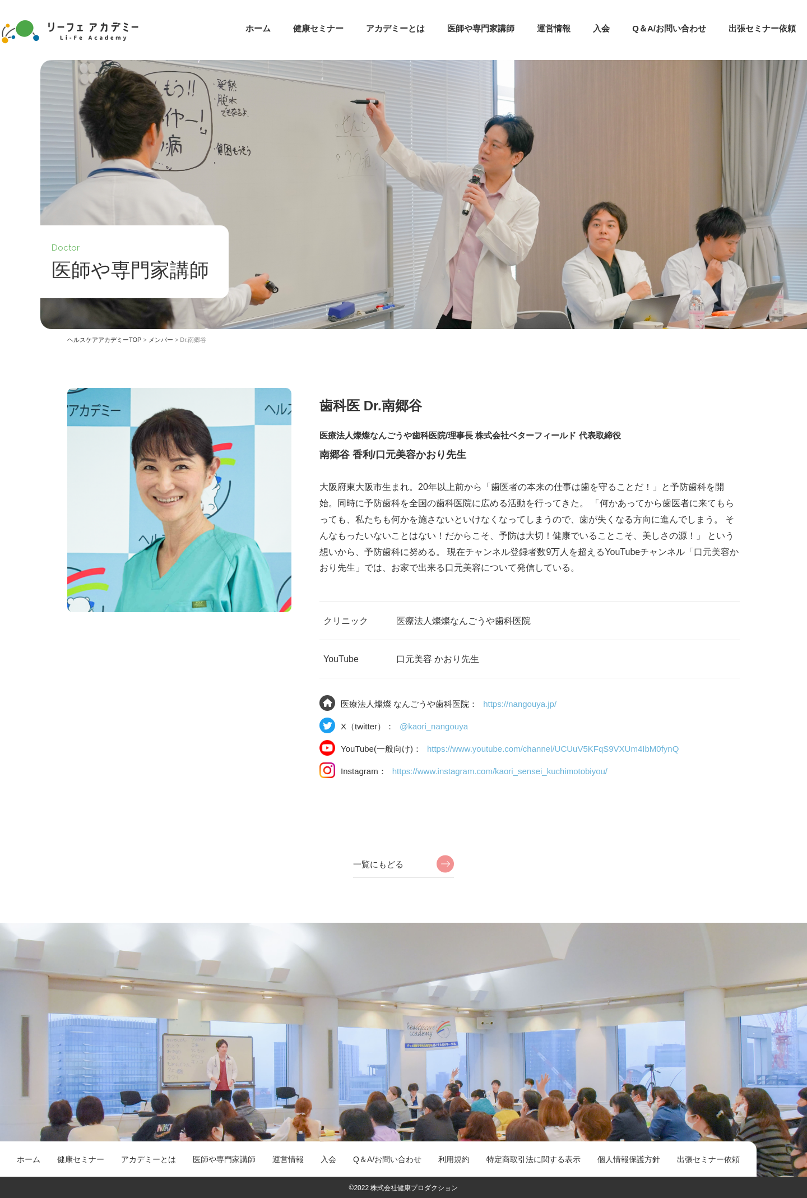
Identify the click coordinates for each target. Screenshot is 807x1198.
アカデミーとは (395, 28)
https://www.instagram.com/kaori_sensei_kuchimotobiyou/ (499, 771)
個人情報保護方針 (628, 1159)
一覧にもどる (378, 864)
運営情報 (554, 28)
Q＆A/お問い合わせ (669, 28)
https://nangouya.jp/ (519, 704)
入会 (601, 28)
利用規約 (454, 1159)
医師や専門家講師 (480, 28)
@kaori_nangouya (434, 726)
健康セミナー (318, 28)
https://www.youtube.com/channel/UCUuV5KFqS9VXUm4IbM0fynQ (553, 748)
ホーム (258, 28)
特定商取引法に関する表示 (533, 1159)
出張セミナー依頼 (762, 28)
